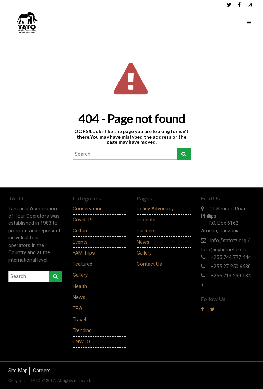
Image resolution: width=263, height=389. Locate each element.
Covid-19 (83, 220)
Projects (146, 220)
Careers (42, 370)
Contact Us (149, 264)
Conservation (88, 209)
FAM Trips (84, 253)
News (79, 297)
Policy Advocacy (155, 209)
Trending (82, 330)
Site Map (18, 370)
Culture (81, 231)
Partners (146, 231)
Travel (79, 319)
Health (80, 286)
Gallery (80, 275)
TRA (77, 308)
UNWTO (81, 342)
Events (80, 242)
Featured (82, 264)
